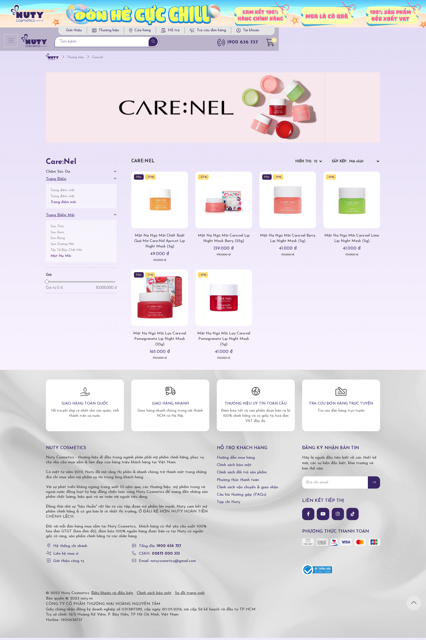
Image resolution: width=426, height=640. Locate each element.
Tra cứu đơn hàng (313, 32)
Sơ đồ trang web (190, 595)
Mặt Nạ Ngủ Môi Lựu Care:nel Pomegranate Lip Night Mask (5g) (224, 341)
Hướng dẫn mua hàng (236, 460)
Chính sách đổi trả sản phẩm (242, 475)
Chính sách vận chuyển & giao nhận (247, 489)
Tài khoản (356, 32)
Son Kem (57, 234)
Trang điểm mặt (62, 198)
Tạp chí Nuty (228, 504)
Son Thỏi (57, 228)
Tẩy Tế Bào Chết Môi (66, 252)
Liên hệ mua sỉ (66, 556)
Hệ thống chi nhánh (70, 548)
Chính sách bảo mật (234, 467)
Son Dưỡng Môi (62, 246)
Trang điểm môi (63, 204)
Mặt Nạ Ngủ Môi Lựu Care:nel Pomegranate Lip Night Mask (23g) (159, 341)
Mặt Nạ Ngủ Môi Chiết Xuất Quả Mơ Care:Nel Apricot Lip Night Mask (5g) (159, 243)
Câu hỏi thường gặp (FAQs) (241, 497)
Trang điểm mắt (62, 192)
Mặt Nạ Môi (61, 258)
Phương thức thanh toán (238, 482)
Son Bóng (58, 240)
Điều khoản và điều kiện (112, 595)
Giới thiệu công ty (68, 563)
